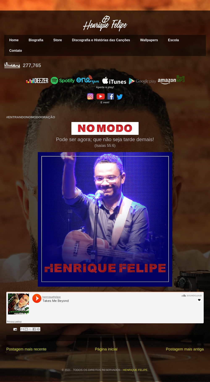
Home (13, 40)
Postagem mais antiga (185, 349)
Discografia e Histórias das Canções (101, 40)
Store (57, 40)
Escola (173, 40)
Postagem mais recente (26, 349)
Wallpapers (149, 40)
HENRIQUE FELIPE (135, 369)
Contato (15, 50)
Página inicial (106, 349)
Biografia (36, 40)
